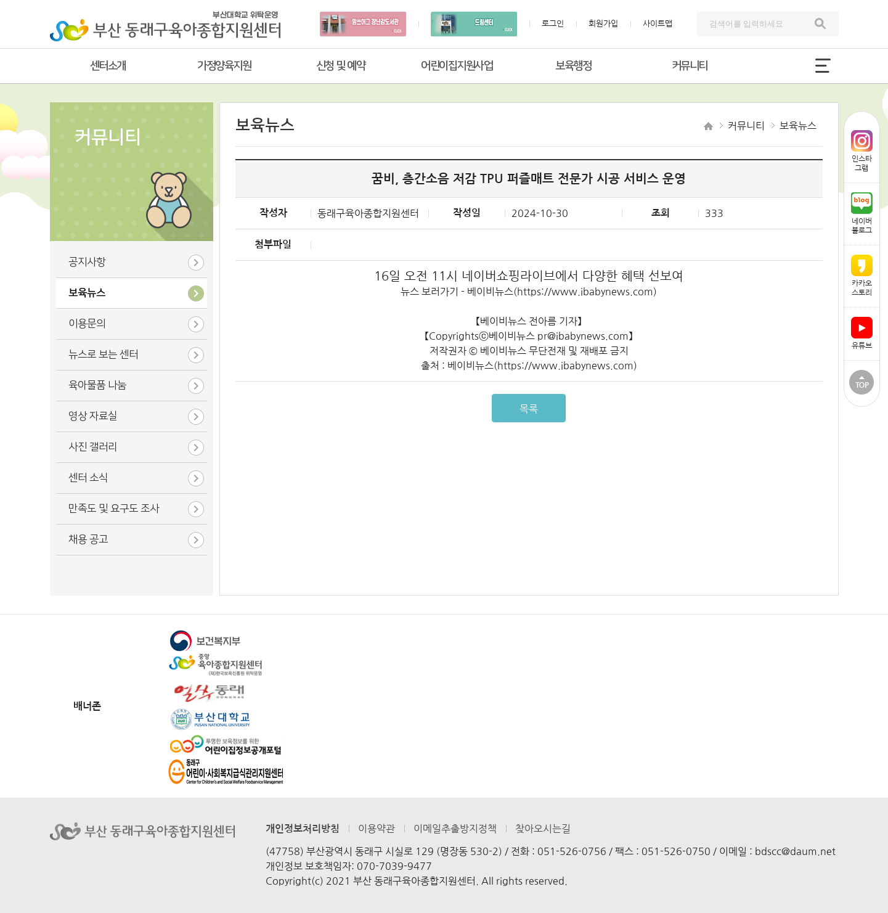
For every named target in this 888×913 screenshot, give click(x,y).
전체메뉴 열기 (823, 65)
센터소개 (108, 66)
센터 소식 (88, 477)
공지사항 (86, 262)
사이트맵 (657, 24)
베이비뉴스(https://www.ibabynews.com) (562, 292)
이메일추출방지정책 (455, 828)
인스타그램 (862, 151)
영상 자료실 (92, 416)
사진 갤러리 (92, 446)
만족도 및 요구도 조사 (113, 508)
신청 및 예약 (340, 66)
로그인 (553, 24)
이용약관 (376, 828)
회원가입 (603, 24)
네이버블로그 (862, 213)
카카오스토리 (862, 276)
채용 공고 (88, 539)
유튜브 (862, 333)
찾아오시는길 (543, 828)
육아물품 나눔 (97, 385)
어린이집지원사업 (456, 66)
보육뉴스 (86, 292)
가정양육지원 (224, 66)
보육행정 (573, 66)
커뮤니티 (689, 66)
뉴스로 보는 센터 (103, 354)
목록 (528, 409)
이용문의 (86, 323)
